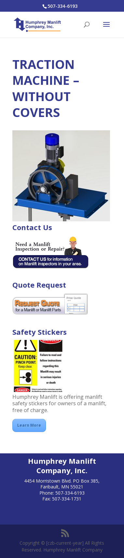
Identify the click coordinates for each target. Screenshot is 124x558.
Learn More (29, 425)
